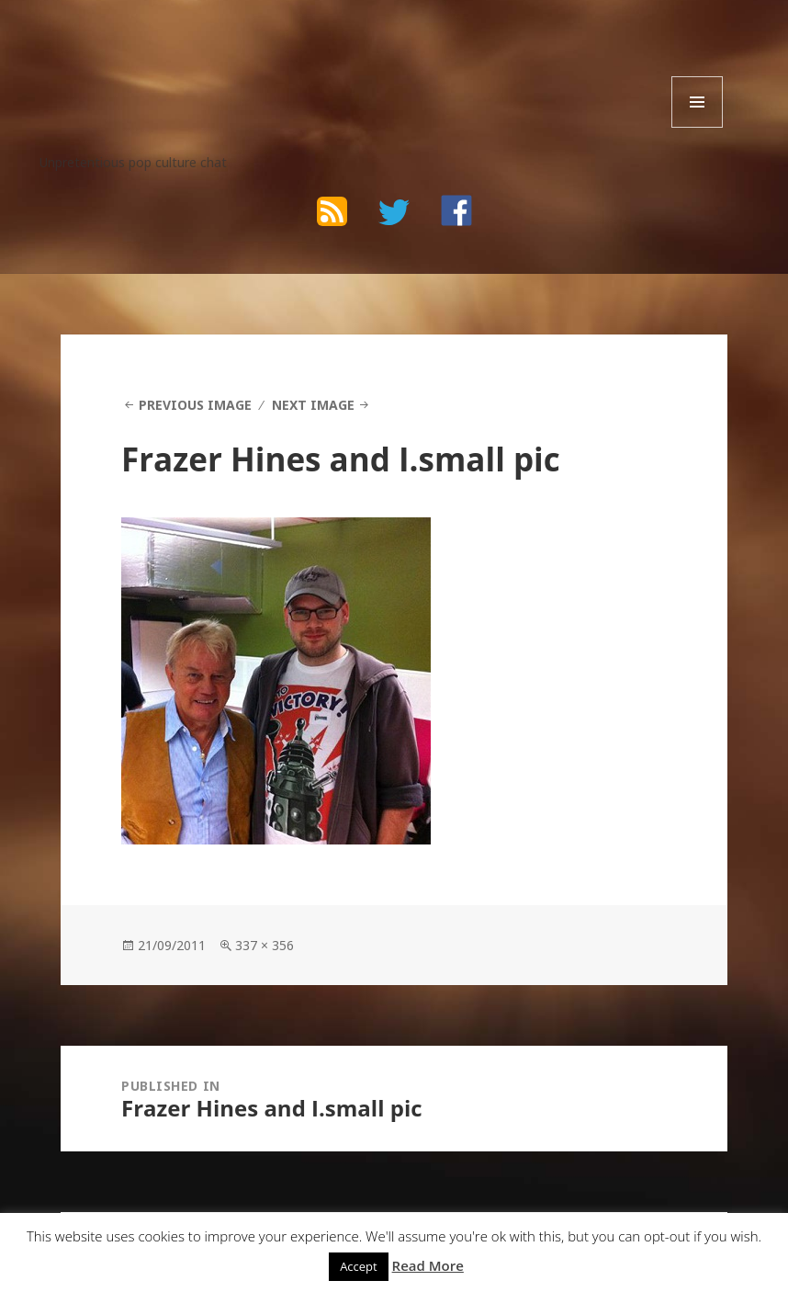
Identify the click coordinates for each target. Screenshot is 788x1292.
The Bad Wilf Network (185, 57)
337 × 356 (264, 945)
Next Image (313, 405)
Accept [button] (358, 1266)
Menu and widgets (697, 127)
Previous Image (195, 405)
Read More (428, 1265)
